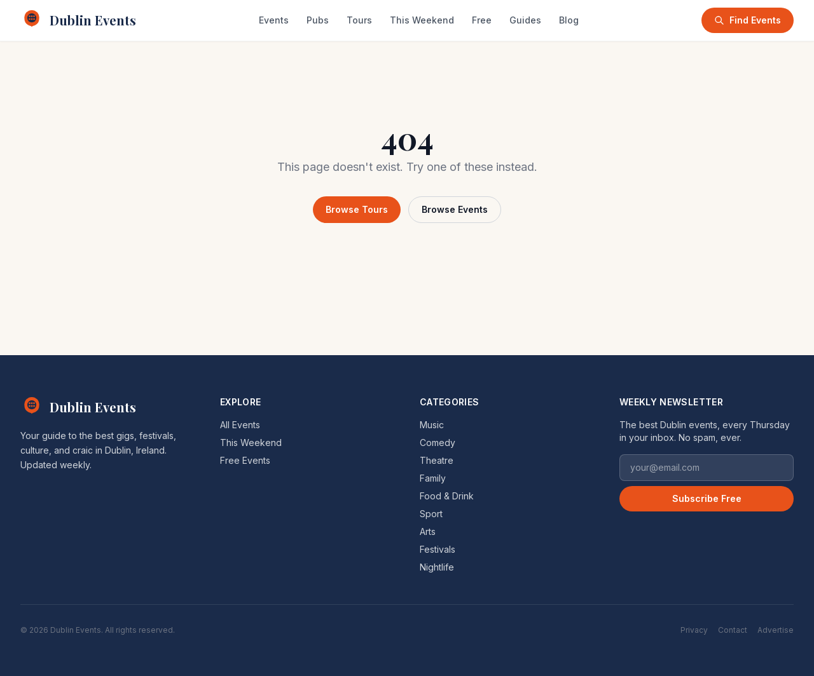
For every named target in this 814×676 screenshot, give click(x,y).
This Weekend (422, 20)
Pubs (318, 20)
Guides (525, 20)
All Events (240, 424)
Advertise (775, 630)
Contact (732, 630)
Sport (431, 513)
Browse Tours (357, 209)
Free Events (245, 460)
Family (433, 478)
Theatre (436, 460)
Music (432, 424)
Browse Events (455, 209)
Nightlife (437, 567)
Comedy (437, 442)
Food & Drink (447, 495)
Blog (569, 20)
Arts (428, 531)
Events (274, 20)
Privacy (694, 630)
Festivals (437, 549)
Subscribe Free (707, 498)
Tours (359, 20)
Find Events (747, 20)
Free (482, 20)
